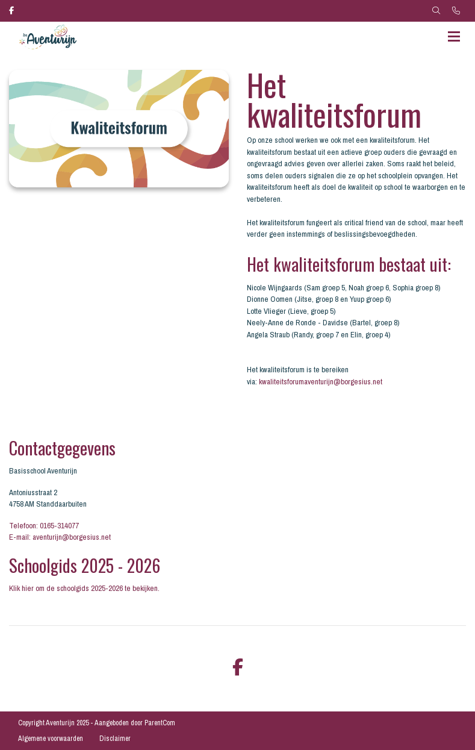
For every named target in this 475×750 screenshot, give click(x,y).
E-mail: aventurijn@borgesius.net (60, 537)
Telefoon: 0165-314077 (44, 525)
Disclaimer (115, 738)
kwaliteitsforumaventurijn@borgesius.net (320, 382)
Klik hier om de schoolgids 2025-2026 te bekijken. (84, 588)
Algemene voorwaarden (50, 738)
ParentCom (159, 723)
